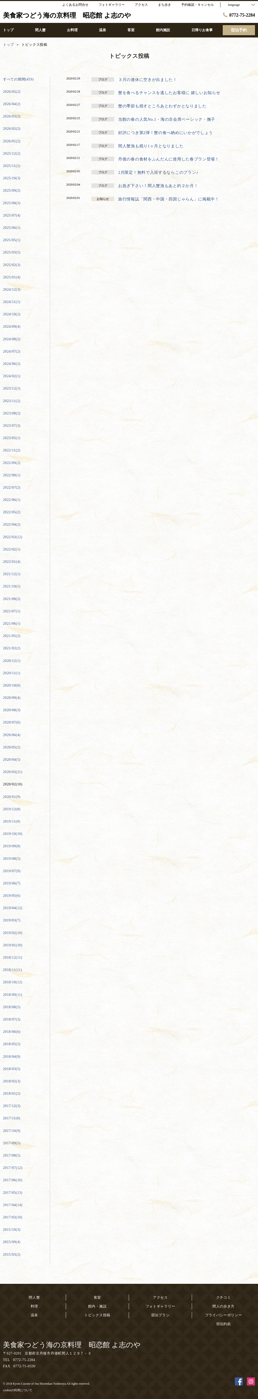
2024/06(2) (11, 364)
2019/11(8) (11, 821)
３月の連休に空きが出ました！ (147, 79)
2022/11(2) (11, 450)
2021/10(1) (11, 586)
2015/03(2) (11, 1254)
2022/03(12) (12, 537)
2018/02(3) (11, 1081)
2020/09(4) (11, 698)
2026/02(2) (11, 129)
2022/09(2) (11, 463)
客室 (97, 1297)
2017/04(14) (12, 1205)
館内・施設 (97, 1306)
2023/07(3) (11, 426)
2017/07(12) (12, 1168)
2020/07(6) (11, 722)
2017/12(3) (11, 1106)
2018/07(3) (11, 1019)
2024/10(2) (11, 314)
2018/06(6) (11, 1032)
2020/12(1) (11, 661)
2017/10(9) (11, 1131)
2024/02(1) (11, 376)
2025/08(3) (11, 203)
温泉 (34, 1315)
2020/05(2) (11, 747)
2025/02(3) (11, 265)
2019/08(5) (11, 859)
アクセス (160, 1297)
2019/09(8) (11, 846)
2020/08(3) (11, 710)
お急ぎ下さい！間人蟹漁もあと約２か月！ (158, 186)
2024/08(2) (11, 339)
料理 (34, 1306)
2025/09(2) (11, 190)
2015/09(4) (11, 1242)
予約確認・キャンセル (197, 5)
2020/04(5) (11, 759)
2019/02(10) (12, 933)
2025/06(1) (11, 228)
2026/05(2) (11, 92)
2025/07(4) (11, 215)
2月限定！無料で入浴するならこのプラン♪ (158, 172)
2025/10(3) (11, 178)
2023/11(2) (11, 401)
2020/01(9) (11, 797)
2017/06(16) (12, 1180)
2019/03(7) (11, 920)
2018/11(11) (12, 970)
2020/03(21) (12, 772)
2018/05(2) (11, 1044)
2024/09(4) (11, 326)
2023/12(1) (11, 388)
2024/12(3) (11, 289)
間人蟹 (34, 1297)
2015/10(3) (11, 1230)
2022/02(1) (11, 549)
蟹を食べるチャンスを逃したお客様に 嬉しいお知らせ (169, 93)
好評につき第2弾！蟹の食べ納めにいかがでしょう (165, 133)
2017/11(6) (11, 1118)
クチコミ (223, 1297)
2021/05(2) (11, 636)
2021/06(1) (11, 623)
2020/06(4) (11, 735)
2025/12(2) (11, 153)
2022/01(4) (11, 562)
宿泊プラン (160, 1315)
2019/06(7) (11, 883)
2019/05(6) (11, 896)
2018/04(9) (11, 1056)
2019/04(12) (12, 908)
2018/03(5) (11, 1069)
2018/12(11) (12, 957)
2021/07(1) (11, 611)
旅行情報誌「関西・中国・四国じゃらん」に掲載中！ (168, 199)
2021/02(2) (11, 648)
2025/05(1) (11, 240)
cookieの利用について (17, 1390)
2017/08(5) (11, 1155)
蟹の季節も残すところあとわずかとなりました (162, 106)
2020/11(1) (11, 673)
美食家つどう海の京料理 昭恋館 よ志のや (72, 1345)
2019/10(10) (12, 834)
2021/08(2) (11, 599)
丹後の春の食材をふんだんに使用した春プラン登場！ (168, 159)
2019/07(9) (11, 871)
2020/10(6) (11, 685)
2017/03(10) (12, 1217)
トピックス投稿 (97, 1315)
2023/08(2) (11, 413)
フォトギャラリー (160, 1306)
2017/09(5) (11, 1143)
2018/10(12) (12, 982)
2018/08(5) (11, 1007)
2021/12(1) (11, 574)
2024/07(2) (11, 351)
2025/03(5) (11, 252)
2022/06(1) (11, 500)
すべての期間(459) (18, 79)
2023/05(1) (11, 438)
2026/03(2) (11, 116)
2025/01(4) (11, 277)
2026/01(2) (11, 141)
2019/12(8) (11, 809)
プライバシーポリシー (223, 1315)
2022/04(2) (11, 524)
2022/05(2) (11, 512)
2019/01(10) (12, 945)
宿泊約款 (223, 1324)
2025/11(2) (11, 166)
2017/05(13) (12, 1193)
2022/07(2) (11, 487)
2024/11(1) (11, 302)
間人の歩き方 (223, 1306)
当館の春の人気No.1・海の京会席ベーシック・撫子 (166, 119)
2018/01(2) (11, 1093)
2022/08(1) (11, 475)
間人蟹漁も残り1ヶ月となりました (150, 146)
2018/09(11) (12, 995)
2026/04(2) (11, 104)
